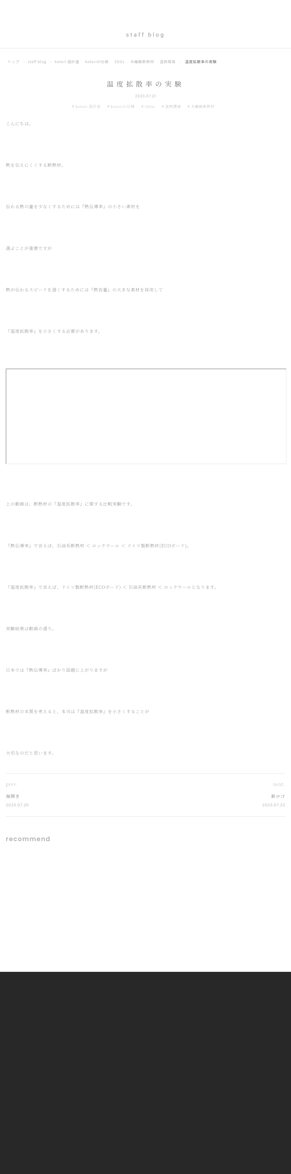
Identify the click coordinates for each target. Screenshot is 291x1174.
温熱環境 (170, 61)
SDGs (121, 61)
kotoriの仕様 (98, 61)
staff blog (37, 61)
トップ (14, 61)
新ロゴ (278, 796)
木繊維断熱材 (144, 61)
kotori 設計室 (67, 61)
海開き (13, 796)
